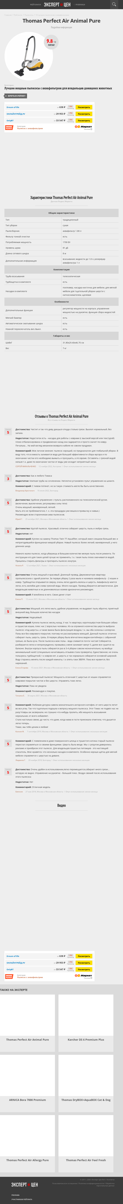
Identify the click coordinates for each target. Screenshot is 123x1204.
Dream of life (13, 107)
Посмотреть (84, 107)
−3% (70, 120)
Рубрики (80, 4)
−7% (70, 113)
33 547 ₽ (59, 120)
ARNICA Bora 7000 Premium (27, 1100)
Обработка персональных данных (105, 1184)
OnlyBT (10, 120)
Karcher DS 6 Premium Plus (86, 1039)
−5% (70, 106)
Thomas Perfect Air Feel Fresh (86, 1160)
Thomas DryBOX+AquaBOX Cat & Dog (85, 1100)
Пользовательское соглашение (64, 1183)
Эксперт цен (57, 5)
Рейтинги (35, 4)
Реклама (15, 1195)
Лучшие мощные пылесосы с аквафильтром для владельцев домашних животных (58, 88)
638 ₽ (61, 107)
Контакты (110, 1179)
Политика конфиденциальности (91, 1183)
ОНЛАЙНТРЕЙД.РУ (16, 114)
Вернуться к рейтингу (15, 96)
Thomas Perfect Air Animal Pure (27, 1039)
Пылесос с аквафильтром (30, 128)
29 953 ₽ (59, 113)
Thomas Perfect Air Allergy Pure (27, 1160)
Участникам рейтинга (22, 1199)
